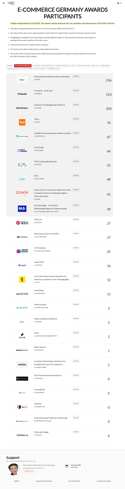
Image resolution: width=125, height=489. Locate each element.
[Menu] (3, 3)
